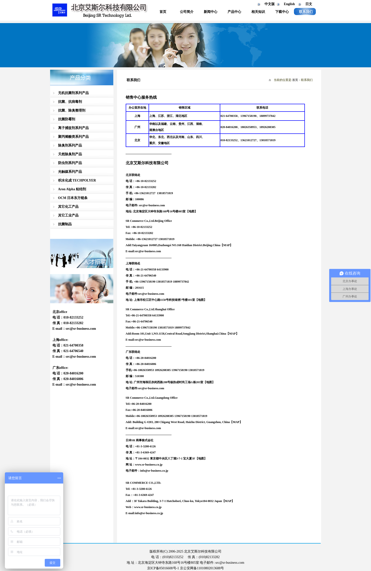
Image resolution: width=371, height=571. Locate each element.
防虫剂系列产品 (70, 163)
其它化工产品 (68, 206)
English (289, 4)
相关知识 (258, 12)
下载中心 (282, 12)
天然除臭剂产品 (70, 154)
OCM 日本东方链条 (73, 198)
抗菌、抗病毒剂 (70, 102)
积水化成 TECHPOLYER (77, 180)
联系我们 (306, 12)
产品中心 (234, 12)
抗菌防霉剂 (66, 119)
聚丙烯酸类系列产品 (73, 136)
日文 (308, 4)
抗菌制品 (65, 224)
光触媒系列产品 (70, 171)
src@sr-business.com (81, 328)
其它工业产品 (68, 215)
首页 (162, 12)
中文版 (270, 4)
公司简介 (187, 12)
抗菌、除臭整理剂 (71, 110)
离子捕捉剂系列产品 (73, 128)
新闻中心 (210, 12)
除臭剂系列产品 (70, 145)
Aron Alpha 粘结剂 (72, 189)
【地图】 (201, 300)
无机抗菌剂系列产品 (73, 93)
